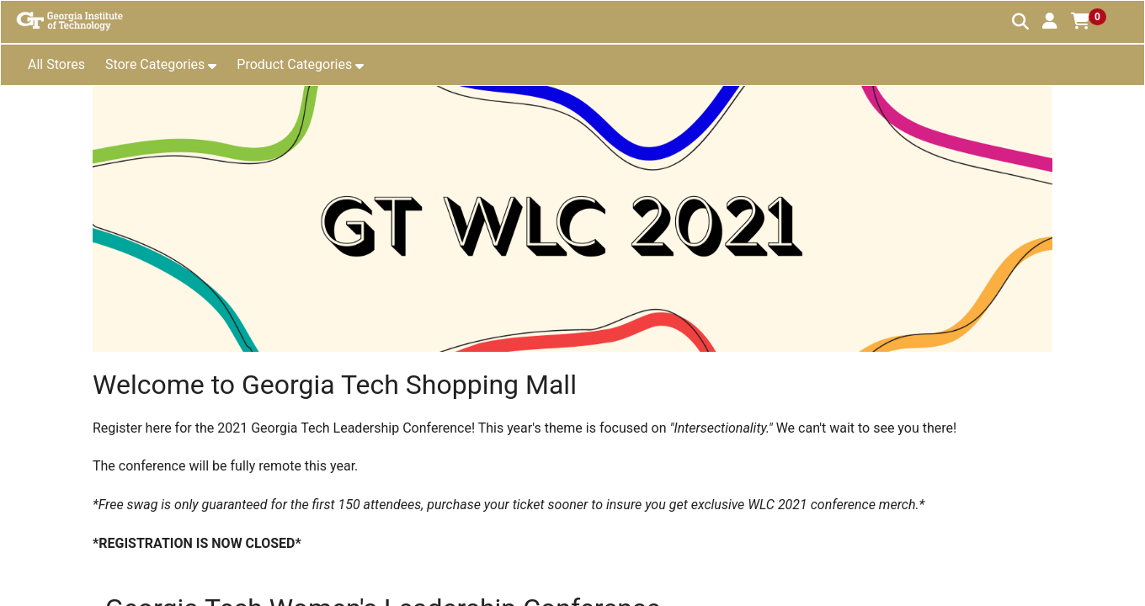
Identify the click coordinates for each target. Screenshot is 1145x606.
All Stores (56, 64)
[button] (1050, 21)
